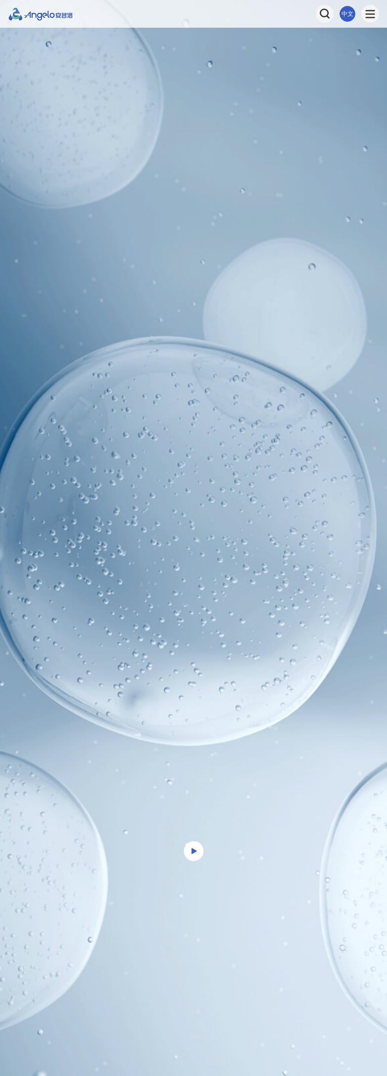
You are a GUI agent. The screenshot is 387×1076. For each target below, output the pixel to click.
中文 (347, 13)
